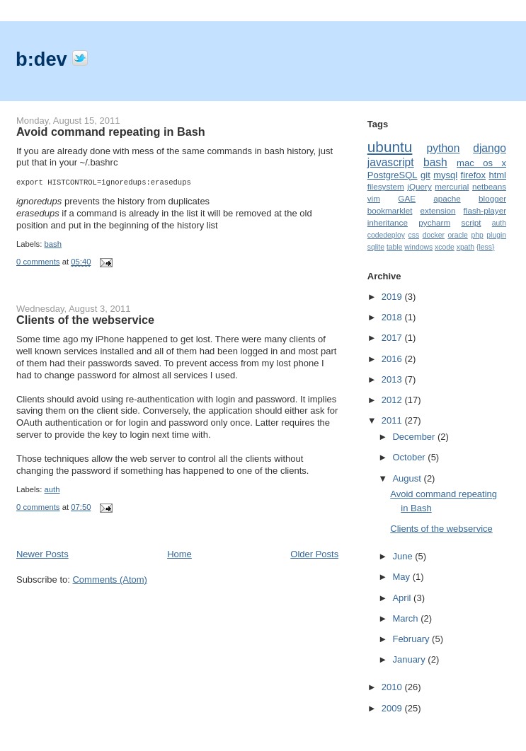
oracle (457, 235)
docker (434, 235)
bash (53, 244)
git (425, 175)
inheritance (387, 222)
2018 (393, 317)
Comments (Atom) (109, 579)
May (402, 576)
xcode (444, 247)
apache (446, 198)
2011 (393, 420)
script (471, 222)
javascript (390, 162)
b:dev (44, 59)
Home (179, 554)
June (403, 556)
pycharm (434, 222)
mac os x (481, 163)
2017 (393, 337)
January (410, 659)
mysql (445, 175)
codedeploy (386, 235)
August (407, 478)
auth (52, 489)
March (406, 618)
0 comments (38, 261)
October (410, 457)
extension (438, 210)
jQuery (419, 186)
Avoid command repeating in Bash (110, 131)
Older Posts (314, 554)
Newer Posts (42, 554)
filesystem (385, 186)
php (477, 235)
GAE (407, 198)
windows (418, 247)
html (497, 175)
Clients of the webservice (85, 319)
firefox (473, 175)
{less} (485, 247)
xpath (465, 247)
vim (373, 198)
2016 (393, 359)
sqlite (375, 247)
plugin (496, 235)
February (412, 639)
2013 (393, 379)
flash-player (485, 210)
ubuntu (390, 147)
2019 (393, 296)
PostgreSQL (392, 175)
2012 (393, 400)
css (414, 235)
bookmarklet (390, 210)
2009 (393, 708)
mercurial (452, 186)
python (443, 148)
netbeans (489, 186)
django (489, 148)
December (415, 436)
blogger (492, 198)
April (402, 598)
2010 (393, 687)
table (395, 247)
